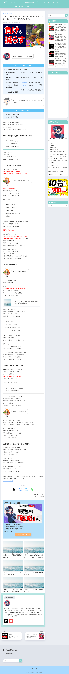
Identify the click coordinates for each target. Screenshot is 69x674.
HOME (34, 668)
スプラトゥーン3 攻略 (41, 2)
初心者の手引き (9, 653)
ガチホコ (41, 496)
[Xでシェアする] (14, 489)
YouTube (11, 623)
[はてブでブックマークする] (26, 489)
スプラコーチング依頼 (24, 6)
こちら (63, 174)
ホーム (11, 2)
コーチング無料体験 (8, 481)
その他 (42, 494)
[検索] (66, 15)
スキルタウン (25, 85)
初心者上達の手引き (29, 2)
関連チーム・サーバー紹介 (53, 2)
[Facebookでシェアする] (20, 489)
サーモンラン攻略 (14, 6)
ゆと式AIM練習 (23, 82)
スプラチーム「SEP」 (19, 2)
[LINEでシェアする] (32, 489)
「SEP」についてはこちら (23, 534)
